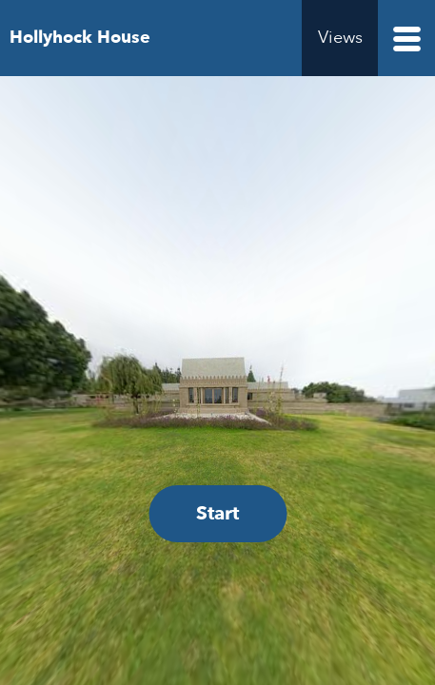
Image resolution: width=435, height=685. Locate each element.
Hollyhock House (80, 38)
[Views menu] (340, 38)
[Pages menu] (406, 38)
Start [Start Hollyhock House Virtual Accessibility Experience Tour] (217, 513)
